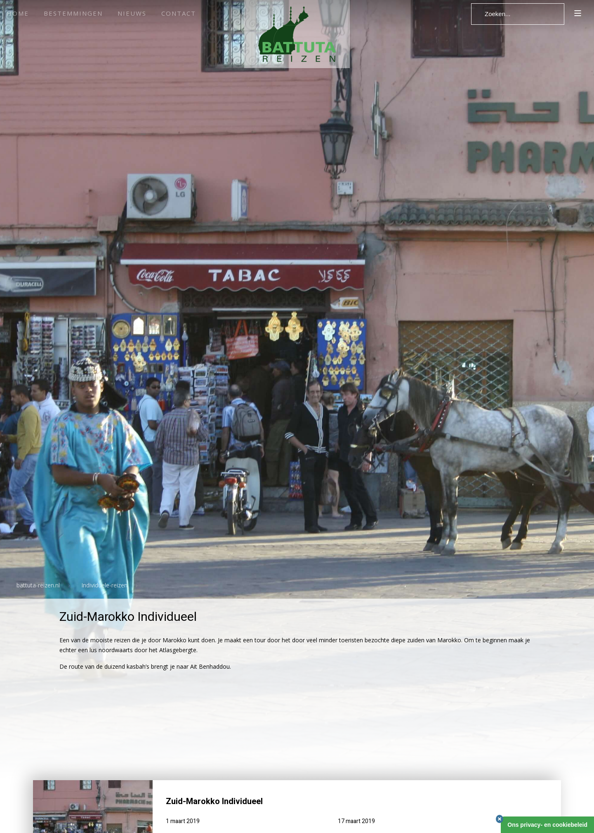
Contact (178, 13)
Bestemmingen (73, 13)
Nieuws (132, 13)
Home (18, 13)
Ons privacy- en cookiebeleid (547, 824)
